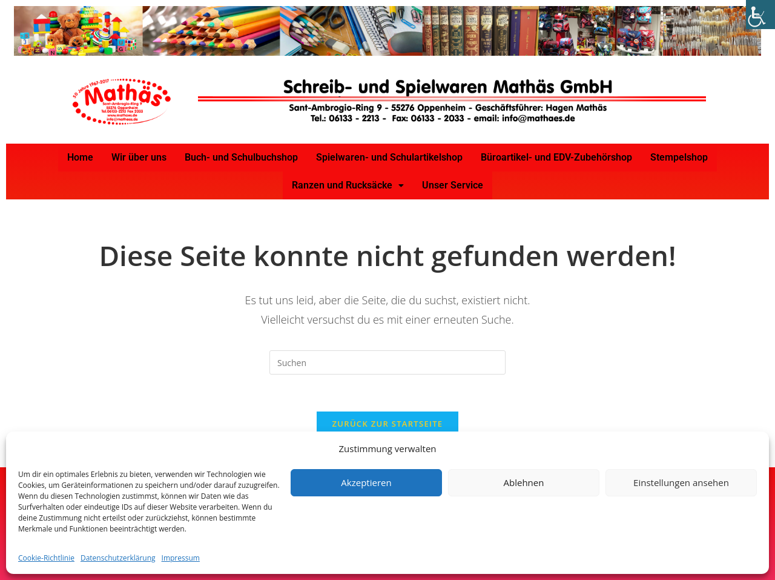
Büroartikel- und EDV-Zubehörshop (556, 157)
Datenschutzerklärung (118, 558)
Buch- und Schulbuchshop (241, 157)
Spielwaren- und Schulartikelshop (389, 157)
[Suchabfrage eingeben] (387, 362)
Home (80, 157)
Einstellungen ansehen (681, 482)
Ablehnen (524, 482)
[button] (348, 185)
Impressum (181, 558)
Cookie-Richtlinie (46, 558)
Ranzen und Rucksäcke (348, 185)
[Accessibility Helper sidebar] (760, 14)
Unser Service (452, 185)
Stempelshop (679, 157)
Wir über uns (139, 157)
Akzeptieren (366, 482)
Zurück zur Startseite (387, 423)
